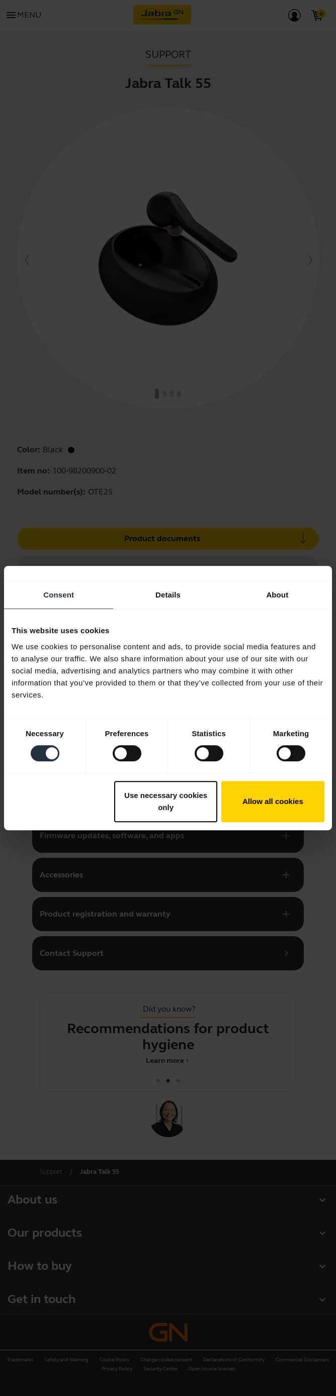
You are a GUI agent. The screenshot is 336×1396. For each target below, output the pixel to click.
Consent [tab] (58, 594)
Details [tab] (168, 594)
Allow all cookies (272, 801)
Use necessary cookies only (165, 801)
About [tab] (277, 594)
